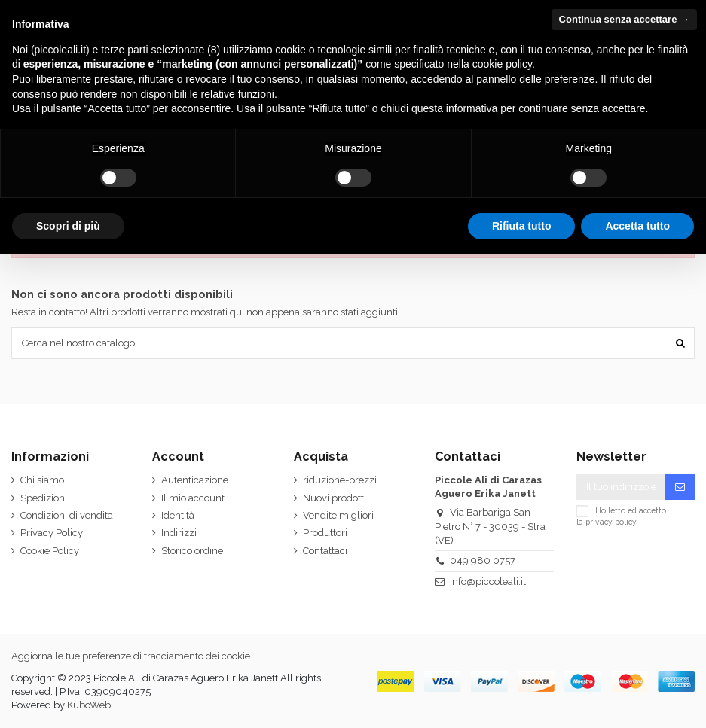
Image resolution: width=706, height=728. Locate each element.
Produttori (325, 532)
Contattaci (325, 550)
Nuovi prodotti (334, 498)
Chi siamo (42, 480)
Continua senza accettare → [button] (624, 19)
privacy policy (611, 521)
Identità (177, 515)
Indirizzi (179, 532)
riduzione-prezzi (340, 480)
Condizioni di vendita (66, 515)
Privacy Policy (51, 532)
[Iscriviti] (680, 487)
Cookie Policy (49, 550)
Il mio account (193, 498)
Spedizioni (43, 498)
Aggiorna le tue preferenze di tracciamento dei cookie (130, 656)
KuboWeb (89, 705)
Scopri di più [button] (68, 226)
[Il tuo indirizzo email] (620, 487)
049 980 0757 (482, 560)
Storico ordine (192, 550)
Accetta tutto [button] (637, 226)
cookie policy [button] (502, 64)
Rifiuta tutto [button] (522, 226)
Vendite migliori (338, 515)
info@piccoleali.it (488, 581)
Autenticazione (194, 480)
